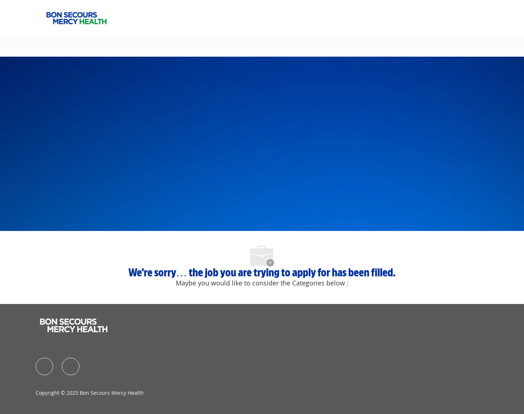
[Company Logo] (76, 17)
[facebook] (44, 366)
